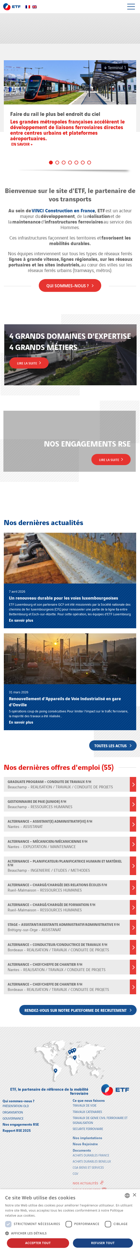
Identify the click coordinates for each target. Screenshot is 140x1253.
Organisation (13, 1108)
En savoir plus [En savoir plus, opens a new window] (46, 1215)
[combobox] (127, 1195)
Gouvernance (13, 1114)
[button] (70, 1233)
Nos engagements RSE (21, 1120)
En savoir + (22, 144)
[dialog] (70, 1221)
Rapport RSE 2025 (17, 1126)
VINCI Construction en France (63, 206)
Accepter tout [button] (38, 1243)
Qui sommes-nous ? (70, 282)
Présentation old (16, 1101)
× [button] (134, 1195)
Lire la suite (33, 362)
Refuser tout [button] (102, 1243)
